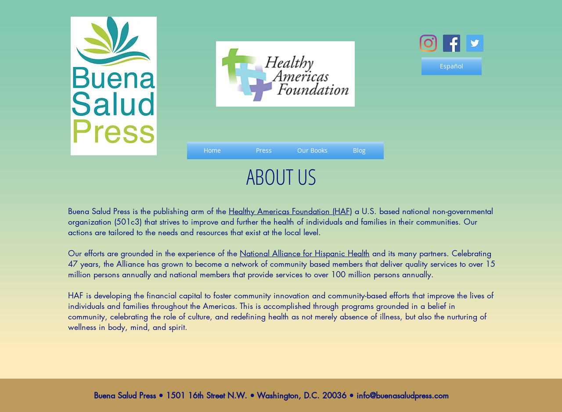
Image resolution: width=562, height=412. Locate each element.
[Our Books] (312, 150)
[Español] (452, 66)
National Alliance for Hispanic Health (305, 253)
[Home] (212, 150)
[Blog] (359, 150)
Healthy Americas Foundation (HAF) (290, 211)
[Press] (264, 150)
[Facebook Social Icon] (451, 43)
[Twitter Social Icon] (474, 43)
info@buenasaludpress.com (403, 395)
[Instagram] (428, 43)
